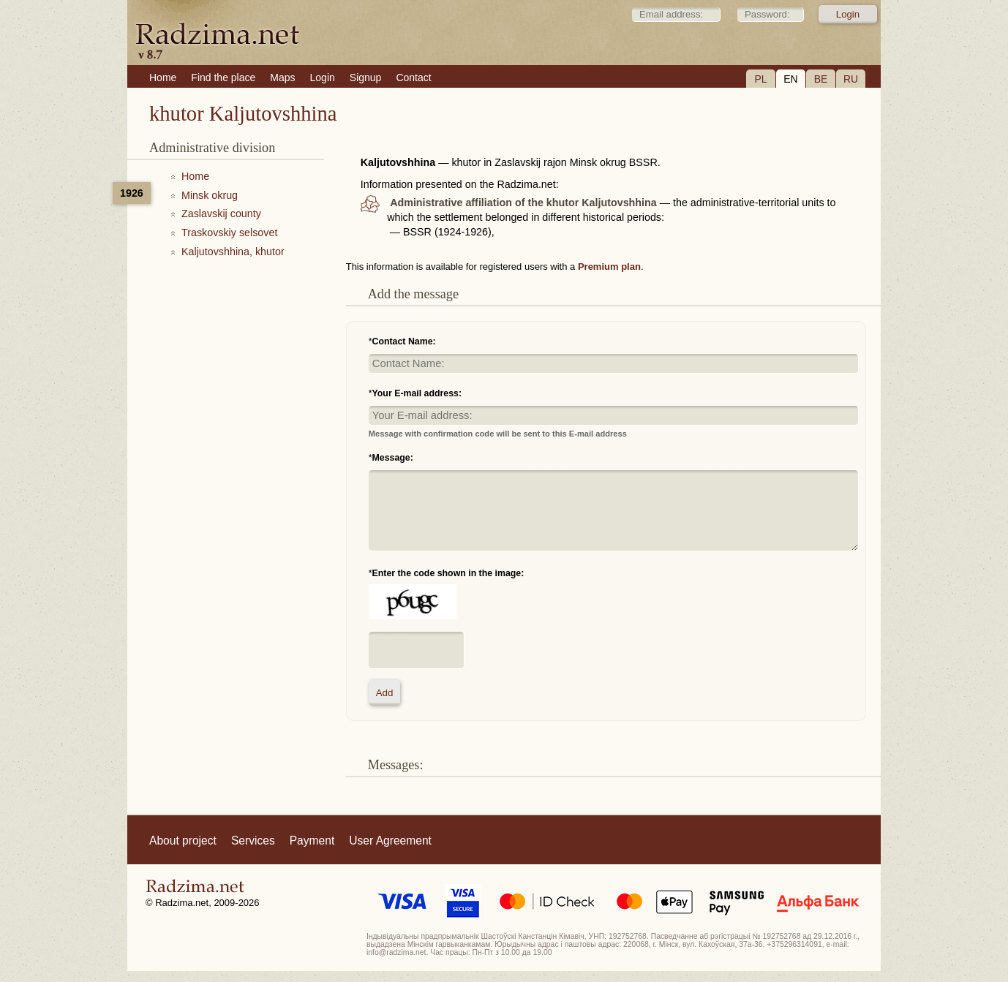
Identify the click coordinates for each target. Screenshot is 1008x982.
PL (760, 79)
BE (821, 79)
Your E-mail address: (417, 393)
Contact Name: (404, 341)
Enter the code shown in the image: (448, 573)
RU (850, 79)
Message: (392, 458)
